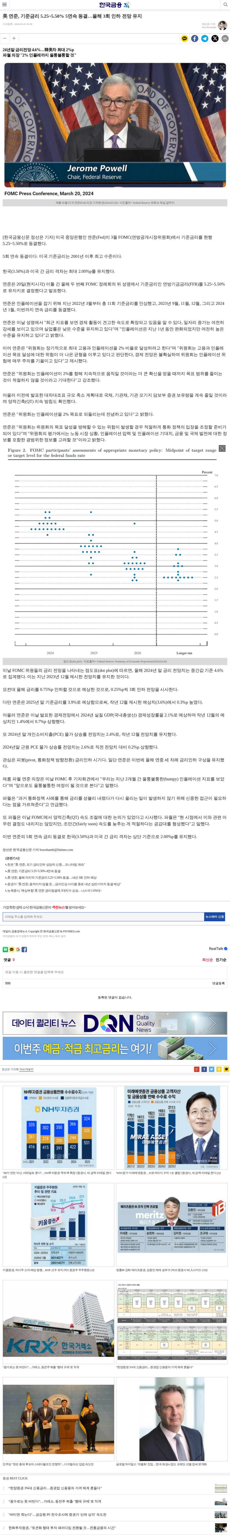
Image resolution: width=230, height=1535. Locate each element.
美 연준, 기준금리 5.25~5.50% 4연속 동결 (33, 871)
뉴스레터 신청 (215, 916)
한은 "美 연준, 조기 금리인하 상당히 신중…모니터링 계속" (46, 864)
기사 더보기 (26, 1069)
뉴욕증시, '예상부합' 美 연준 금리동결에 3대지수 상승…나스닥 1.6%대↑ (54, 890)
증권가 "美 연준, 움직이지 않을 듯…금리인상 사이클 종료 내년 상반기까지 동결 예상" (64, 884)
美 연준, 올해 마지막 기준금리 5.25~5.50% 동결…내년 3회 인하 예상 (52, 877)
